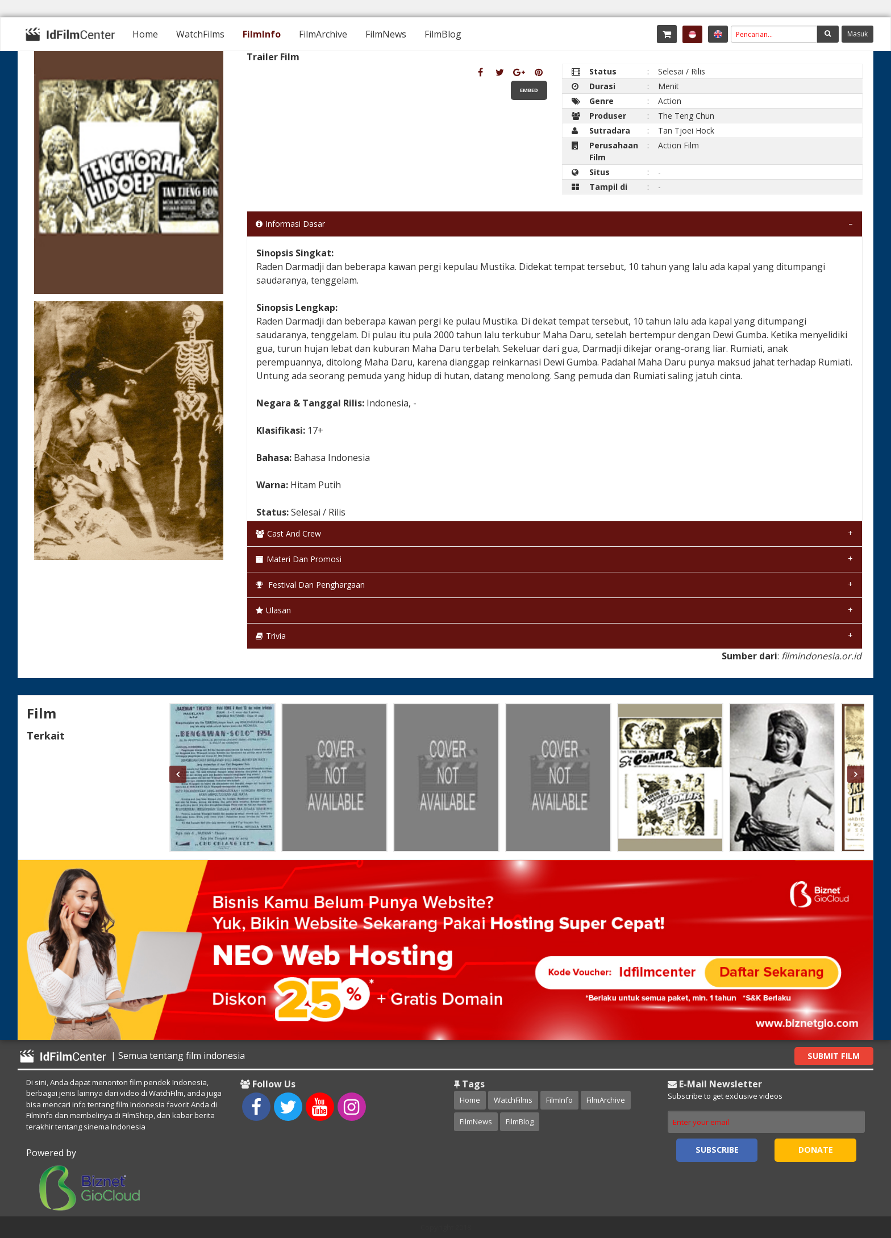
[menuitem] (145, 34)
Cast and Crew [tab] (288, 533)
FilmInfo (262, 34)
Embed (529, 90)
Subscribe (717, 1149)
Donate (815, 1149)
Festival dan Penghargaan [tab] (310, 584)
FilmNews (385, 34)
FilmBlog (442, 34)
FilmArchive (323, 34)
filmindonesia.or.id (821, 656)
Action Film (678, 145)
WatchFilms (200, 34)
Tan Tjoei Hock (686, 130)
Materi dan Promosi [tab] (299, 559)
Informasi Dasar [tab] (290, 223)
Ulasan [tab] (273, 610)
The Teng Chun (686, 115)
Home (145, 34)
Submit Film (833, 1055)
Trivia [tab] (271, 635)
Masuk (857, 34)
